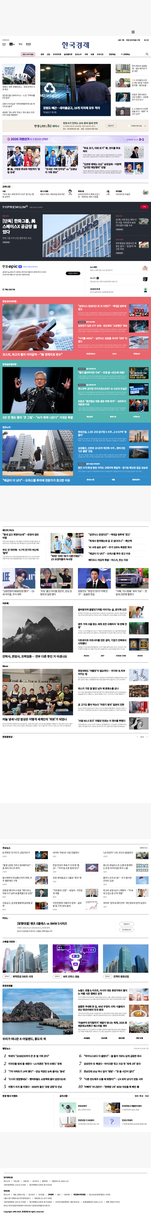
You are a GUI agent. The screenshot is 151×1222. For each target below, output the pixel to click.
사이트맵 (41, 1194)
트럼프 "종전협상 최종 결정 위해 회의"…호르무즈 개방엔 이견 (102, 403)
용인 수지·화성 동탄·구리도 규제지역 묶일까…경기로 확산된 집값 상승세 (113, 467)
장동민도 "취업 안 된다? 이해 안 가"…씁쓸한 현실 (93, 592)
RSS (58, 1194)
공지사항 (64, 1095)
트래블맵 (87, 1038)
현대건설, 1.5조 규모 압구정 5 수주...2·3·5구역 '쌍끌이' (102, 433)
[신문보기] (4, 44)
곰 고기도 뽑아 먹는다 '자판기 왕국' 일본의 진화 (101, 704)
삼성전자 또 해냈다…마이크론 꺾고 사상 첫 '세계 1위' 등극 (112, 1063)
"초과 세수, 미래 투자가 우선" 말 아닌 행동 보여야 (18, 195)
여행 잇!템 (139, 1038)
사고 (147, 1095)
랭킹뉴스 (6, 1048)
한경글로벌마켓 (9, 364)
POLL (5, 918)
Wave (5, 666)
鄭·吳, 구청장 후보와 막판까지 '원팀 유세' (23, 170)
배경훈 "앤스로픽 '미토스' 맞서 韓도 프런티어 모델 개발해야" (18, 113)
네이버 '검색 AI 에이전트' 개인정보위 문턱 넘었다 (124, 903)
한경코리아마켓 (9, 301)
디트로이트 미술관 (123, 194)
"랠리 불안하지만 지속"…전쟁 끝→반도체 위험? (101, 372)
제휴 (14, 1194)
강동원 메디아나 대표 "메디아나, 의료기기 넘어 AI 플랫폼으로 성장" (17, 892)
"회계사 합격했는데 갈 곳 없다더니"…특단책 (110, 541)
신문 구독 (121, 40)
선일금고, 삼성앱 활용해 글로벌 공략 (17, 904)
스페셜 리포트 (8, 941)
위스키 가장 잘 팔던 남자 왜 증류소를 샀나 (98, 688)
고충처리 (26, 1181)
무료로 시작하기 (73, 273)
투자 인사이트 (86, 322)
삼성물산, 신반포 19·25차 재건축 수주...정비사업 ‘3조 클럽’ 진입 (101, 449)
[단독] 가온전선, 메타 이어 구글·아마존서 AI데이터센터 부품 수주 (126, 222)
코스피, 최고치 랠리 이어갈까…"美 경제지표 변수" (32, 354)
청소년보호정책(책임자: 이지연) (99, 1194)
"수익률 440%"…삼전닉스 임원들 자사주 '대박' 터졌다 (102, 340)
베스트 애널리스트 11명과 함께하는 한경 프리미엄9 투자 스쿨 (118, 867)
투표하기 (127, 924)
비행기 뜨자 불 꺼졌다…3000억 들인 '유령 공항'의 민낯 (35, 1087)
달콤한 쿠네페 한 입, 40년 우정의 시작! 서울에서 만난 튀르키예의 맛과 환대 (101, 1008)
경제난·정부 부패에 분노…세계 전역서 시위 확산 (18, 88)
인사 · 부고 (139, 1095)
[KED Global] (28, 44)
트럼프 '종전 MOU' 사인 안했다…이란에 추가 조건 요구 (140, 97)
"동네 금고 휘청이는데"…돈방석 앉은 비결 (20, 536)
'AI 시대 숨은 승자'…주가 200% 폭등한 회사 (110, 547)
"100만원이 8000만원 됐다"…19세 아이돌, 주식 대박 (18, 592)
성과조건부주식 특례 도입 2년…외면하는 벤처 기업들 (88, 195)
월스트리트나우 (87, 369)
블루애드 (45, 1181)
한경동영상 (7, 736)
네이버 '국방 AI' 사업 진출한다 (66, 852)
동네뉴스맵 (90, 479)
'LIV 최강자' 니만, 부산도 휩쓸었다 (118, 852)
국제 (86, 54)
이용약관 (67, 1194)
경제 (42, 54)
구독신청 (16, 1181)
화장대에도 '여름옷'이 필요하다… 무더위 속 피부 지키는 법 (101, 672)
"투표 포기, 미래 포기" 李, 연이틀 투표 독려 (101, 149)
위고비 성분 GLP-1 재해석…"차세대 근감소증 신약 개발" (118, 892)
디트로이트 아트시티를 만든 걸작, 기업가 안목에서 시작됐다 (102, 641)
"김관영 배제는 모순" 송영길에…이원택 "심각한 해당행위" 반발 (102, 165)
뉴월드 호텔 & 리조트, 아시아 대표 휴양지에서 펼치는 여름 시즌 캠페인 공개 (102, 992)
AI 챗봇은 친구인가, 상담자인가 (16, 852)
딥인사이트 (119, 239)
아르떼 (5, 603)
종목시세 (113, 416)
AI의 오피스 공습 (66, 976)
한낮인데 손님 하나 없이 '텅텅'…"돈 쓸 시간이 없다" (109, 1071)
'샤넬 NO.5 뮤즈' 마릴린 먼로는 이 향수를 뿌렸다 (101, 720)
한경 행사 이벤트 (9, 1095)
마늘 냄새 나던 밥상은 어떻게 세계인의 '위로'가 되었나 (34, 719)
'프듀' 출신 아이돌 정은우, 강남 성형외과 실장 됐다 (56, 592)
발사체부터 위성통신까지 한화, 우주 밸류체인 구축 (17, 879)
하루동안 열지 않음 (136, 126)
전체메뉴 (126, 54)
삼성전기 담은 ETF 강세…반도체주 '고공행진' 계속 (102, 325)
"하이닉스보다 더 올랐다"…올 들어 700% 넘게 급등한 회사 (112, 1056)
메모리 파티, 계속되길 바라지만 (52, 194)
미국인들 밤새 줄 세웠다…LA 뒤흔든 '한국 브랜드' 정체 (34, 1063)
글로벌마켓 (68, 54)
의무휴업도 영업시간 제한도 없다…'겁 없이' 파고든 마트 (126, 246)
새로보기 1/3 (143, 848)
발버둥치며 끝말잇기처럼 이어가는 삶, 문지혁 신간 (102, 609)
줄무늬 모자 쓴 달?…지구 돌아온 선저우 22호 (117, 879)
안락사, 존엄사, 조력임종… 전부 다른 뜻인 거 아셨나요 (34, 656)
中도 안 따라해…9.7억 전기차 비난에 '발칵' (20, 551)
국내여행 (104, 1038)
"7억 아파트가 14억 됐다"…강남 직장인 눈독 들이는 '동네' (36, 1071)
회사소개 (7, 1181)
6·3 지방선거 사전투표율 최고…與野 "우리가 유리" (140, 111)
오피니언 (100, 54)
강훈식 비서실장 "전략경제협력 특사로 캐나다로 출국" (18, 105)
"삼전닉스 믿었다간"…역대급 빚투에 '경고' (109, 534)
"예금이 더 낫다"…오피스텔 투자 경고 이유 (109, 553)
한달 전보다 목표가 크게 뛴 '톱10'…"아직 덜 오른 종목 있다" (66, 867)
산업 (48, 54)
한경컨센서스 (90, 354)
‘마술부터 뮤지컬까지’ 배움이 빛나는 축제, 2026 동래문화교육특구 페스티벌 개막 (102, 1024)
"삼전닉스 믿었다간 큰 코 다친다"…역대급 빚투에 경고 (102, 307)
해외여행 (121, 1038)
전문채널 (112, 54)
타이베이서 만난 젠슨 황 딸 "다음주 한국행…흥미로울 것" (140, 84)
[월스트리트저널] (20, 44)
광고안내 (36, 1181)
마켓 (136, 354)
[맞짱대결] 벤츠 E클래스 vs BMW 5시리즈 (42, 923)
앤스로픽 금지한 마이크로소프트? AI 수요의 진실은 (102, 388)
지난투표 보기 (126, 929)
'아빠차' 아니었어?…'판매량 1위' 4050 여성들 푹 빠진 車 (111, 1087)
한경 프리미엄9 (28, 54)
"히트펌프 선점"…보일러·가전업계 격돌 (67, 892)
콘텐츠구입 (21, 1194)
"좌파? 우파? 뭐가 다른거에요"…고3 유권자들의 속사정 (67, 557)
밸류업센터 (136, 479)
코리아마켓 (57, 54)
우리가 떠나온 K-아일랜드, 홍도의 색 (24, 1039)
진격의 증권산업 (116, 976)
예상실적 (90, 416)
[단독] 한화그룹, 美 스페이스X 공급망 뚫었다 (19, 226)
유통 (92, 54)
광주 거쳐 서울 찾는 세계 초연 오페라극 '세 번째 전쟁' (102, 625)
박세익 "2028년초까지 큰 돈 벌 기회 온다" (28, 1056)
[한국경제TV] (12, 44)
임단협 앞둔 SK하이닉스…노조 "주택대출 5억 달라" (18, 96)
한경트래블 (7, 985)
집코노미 (78, 54)
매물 (113, 479)
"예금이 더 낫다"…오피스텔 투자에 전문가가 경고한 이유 (36, 480)
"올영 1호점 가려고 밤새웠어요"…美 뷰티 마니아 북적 (17, 867)
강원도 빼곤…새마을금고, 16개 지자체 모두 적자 (71, 108)
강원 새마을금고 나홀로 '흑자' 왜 (67, 877)
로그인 (146, 40)
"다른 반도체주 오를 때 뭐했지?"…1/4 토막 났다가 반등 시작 (113, 1079)
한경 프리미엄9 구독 (133, 40)
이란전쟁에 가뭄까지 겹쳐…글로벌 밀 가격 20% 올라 (67, 904)
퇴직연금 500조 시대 (17, 976)
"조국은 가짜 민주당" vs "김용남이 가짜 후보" (61, 170)
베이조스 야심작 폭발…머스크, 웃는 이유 (108, 560)
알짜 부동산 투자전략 (88, 464)
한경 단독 (5, 216)
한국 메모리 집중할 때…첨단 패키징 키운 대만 (139, 68)
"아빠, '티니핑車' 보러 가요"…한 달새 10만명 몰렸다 (131, 592)
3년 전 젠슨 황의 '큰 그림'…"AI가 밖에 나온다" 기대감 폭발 (37, 417)
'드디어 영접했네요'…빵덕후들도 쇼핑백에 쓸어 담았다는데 (36, 1079)
